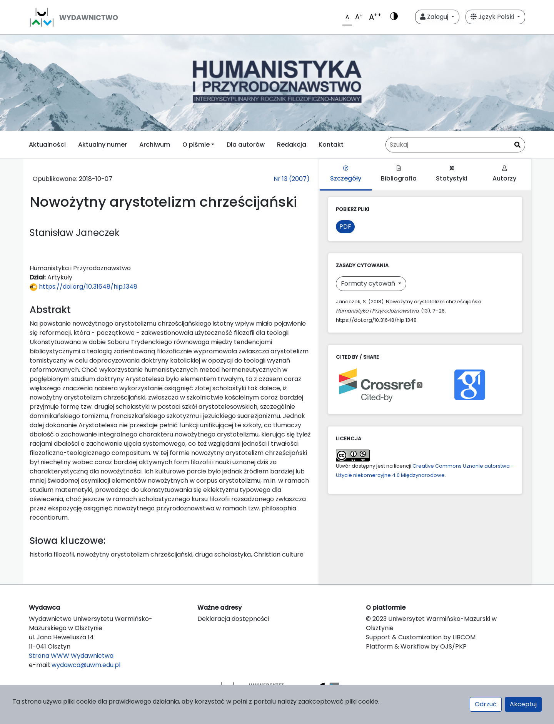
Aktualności (47, 144)
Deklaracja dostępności (233, 618)
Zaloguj (435, 16)
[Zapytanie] (455, 144)
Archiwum (154, 144)
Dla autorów (246, 144)
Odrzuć (486, 704)
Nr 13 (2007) (292, 178)
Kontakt (331, 144)
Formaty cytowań (369, 283)
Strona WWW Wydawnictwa (71, 655)
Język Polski (493, 16)
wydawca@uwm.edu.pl (86, 664)
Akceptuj (523, 704)
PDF (345, 226)
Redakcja (291, 144)
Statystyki (451, 174)
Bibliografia (399, 174)
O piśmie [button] (196, 144)
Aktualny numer (102, 144)
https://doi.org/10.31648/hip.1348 (83, 286)
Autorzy (504, 174)
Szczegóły (345, 174)
